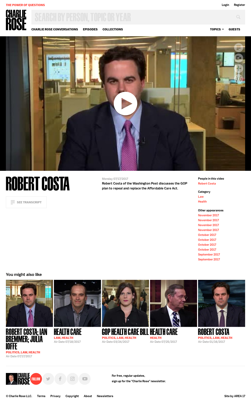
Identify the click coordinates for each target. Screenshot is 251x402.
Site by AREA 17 (234, 396)
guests (234, 29)
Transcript (238, 47)
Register (239, 5)
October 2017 (207, 235)
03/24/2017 (125, 335)
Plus (238, 68)
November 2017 (208, 215)
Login (225, 5)
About (88, 396)
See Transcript (29, 202)
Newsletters (105, 396)
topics (215, 29)
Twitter (48, 379)
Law (201, 197)
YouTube (85, 379)
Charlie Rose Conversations (54, 29)
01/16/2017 (215, 335)
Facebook (60, 379)
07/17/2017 (29, 342)
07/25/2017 (164, 335)
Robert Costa (207, 184)
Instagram (72, 379)
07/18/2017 (68, 335)
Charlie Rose (16, 20)
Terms (41, 396)
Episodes (90, 29)
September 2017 (209, 254)
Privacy (55, 396)
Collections (113, 29)
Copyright (72, 396)
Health (202, 202)
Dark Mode (238, 78)
